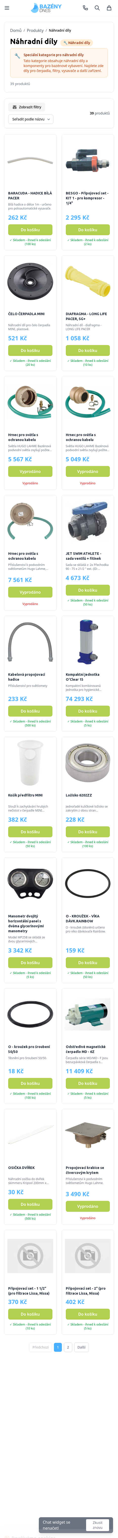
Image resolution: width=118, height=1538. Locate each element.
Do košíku (30, 230)
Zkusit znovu (98, 1525)
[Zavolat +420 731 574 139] (85, 8)
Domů (16, 30)
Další (81, 1347)
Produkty (35, 30)
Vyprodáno (30, 471)
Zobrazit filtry (26, 107)
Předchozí (40, 1347)
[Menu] (7, 8)
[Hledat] (97, 8)
